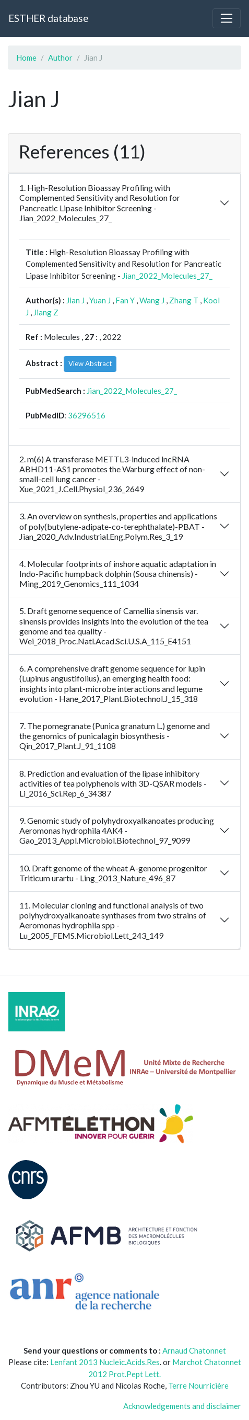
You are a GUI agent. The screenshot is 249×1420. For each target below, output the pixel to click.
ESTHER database (48, 18)
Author (60, 57)
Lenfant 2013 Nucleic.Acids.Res (105, 1362)
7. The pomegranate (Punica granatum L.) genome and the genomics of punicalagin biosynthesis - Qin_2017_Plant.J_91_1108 (114, 736)
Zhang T (183, 300)
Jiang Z (45, 312)
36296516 (86, 415)
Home (26, 57)
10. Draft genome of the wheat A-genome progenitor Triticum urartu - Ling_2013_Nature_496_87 (113, 873)
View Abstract (90, 363)
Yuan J (100, 300)
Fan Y (125, 300)
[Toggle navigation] (226, 18)
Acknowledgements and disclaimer (182, 1406)
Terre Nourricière (198, 1385)
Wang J (151, 300)
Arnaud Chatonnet (194, 1350)
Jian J (75, 300)
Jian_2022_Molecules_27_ (167, 275)
